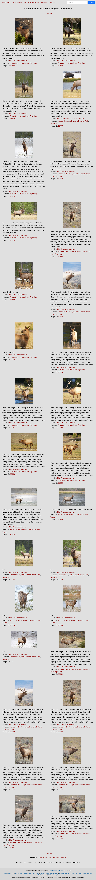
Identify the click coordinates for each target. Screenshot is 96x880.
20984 (60, 483)
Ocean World (35, 873)
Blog (14, 2)
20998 (60, 839)
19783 (12, 240)
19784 (60, 256)
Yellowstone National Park (19, 63)
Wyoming (33, 63)
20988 (60, 580)
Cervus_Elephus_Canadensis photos (52, 857)
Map (25, 2)
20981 (12, 428)
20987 (12, 580)
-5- (51, 13)
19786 (12, 299)
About (9, 2)
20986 (60, 519)
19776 (12, 118)
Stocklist (89, 873)
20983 (12, 474)
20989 (12, 625)
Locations (55, 873)
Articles (50, 874)
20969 (12, 360)
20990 (60, 625)
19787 (60, 317)
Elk (10, 61)
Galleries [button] (44, 2)
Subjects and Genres (81, 873)
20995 (12, 790)
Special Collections (64, 873)
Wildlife (42, 873)
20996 (60, 790)
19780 (60, 179)
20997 (12, 847)
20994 (60, 732)
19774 (12, 66)
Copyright (55, 874)
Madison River (63, 121)
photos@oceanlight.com (56, 870)
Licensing (44, 874)
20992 (60, 674)
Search (19, 2)
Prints (39, 874)
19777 (60, 126)
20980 (60, 372)
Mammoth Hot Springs (66, 174)
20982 (60, 427)
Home (4, 2)
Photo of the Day (33, 2)
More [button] (52, 2)
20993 (12, 732)
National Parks (48, 873)
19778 (12, 196)
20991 (12, 662)
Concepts (72, 873)
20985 (12, 534)
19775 (60, 65)
